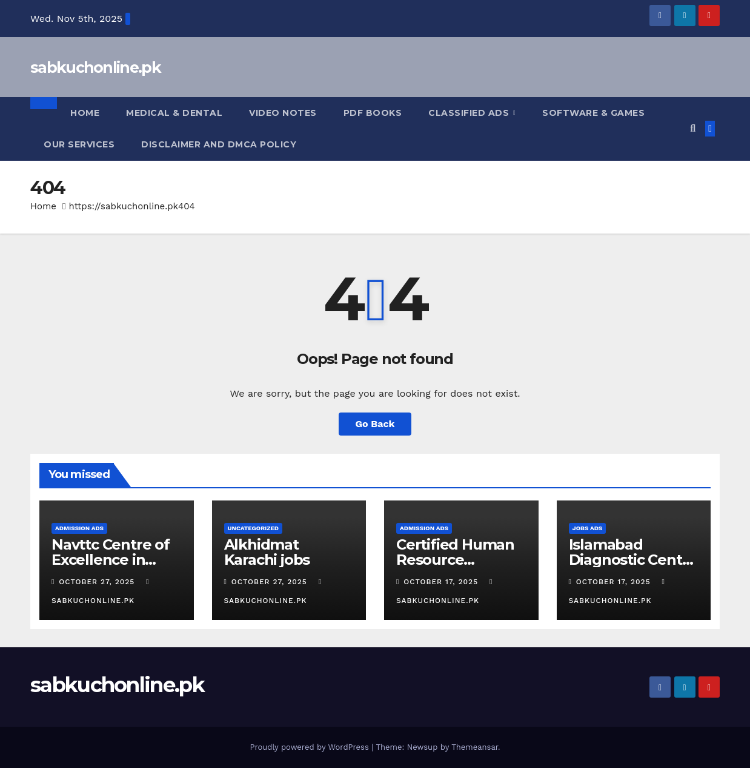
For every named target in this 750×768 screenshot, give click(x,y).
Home (84, 112)
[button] (692, 128)
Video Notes (283, 112)
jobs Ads (587, 528)
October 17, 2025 (442, 582)
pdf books (372, 112)
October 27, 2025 (98, 582)
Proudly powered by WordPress (310, 747)
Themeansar (474, 747)
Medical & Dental (174, 112)
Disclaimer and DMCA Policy (218, 144)
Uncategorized (253, 528)
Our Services (79, 144)
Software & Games (593, 112)
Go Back (375, 423)
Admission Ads (79, 528)
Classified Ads (470, 112)
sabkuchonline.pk (95, 67)
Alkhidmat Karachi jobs (267, 552)
